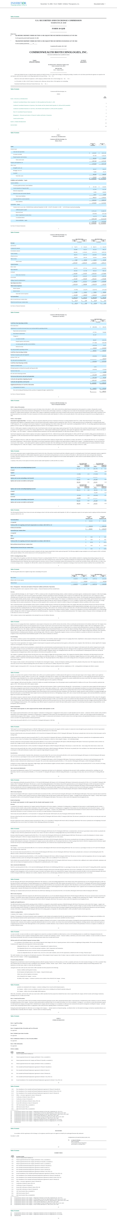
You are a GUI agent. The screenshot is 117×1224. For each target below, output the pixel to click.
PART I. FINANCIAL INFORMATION (19, 98)
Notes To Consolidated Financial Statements (22, 112)
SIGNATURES (14, 125)
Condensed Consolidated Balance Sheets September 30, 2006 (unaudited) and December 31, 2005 (34, 102)
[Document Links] (99, 4)
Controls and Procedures (18, 118)
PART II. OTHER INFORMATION (18, 121)
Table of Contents (15, 16)
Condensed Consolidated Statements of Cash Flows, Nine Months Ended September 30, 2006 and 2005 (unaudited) (38, 108)
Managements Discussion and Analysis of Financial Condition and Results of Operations (32, 115)
